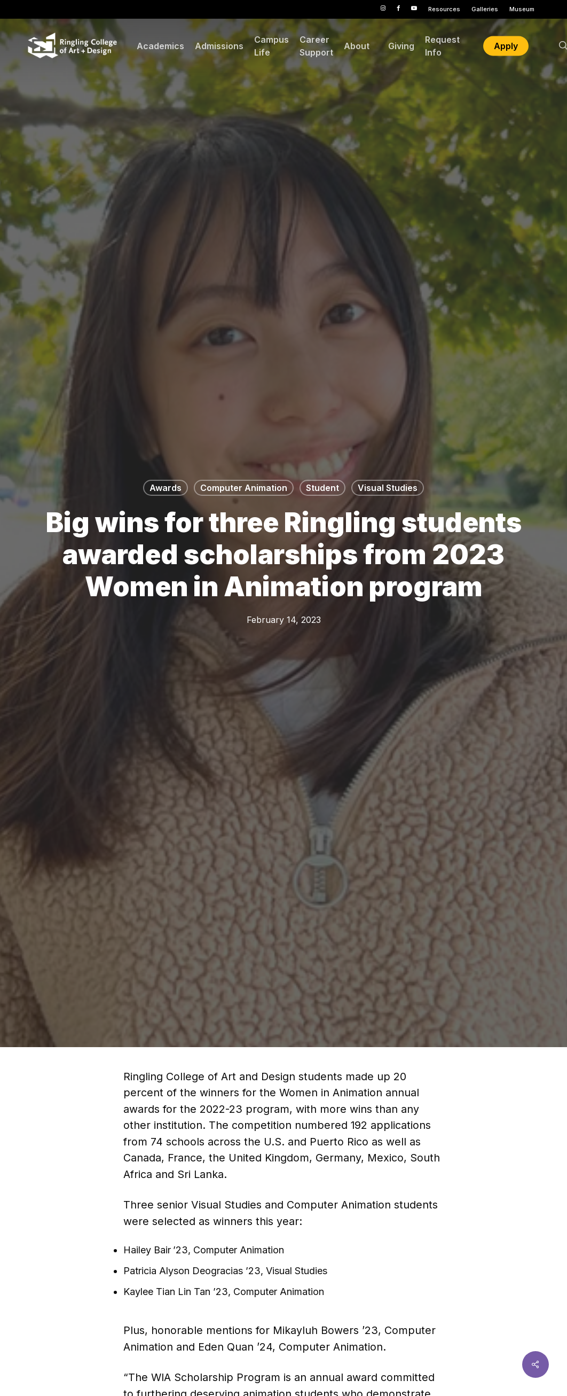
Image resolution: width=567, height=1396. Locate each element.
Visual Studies (388, 487)
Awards (165, 487)
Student (322, 487)
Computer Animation (243, 487)
